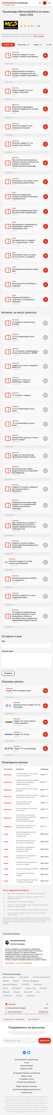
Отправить (8, 673)
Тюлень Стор (30, 988)
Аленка (17, 992)
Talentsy (19, 996)
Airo (38, 992)
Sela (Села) (24, 977)
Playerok (43, 988)
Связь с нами (26, 1076)
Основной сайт (8, 5)
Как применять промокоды (26, 1060)
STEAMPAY (16, 988)
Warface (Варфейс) (31, 981)
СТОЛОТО (26, 985)
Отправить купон (26, 1079)
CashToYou (7, 996)
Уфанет (16, 981)
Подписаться (45, 1041)
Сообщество (26, 1092)
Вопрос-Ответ (26, 1069)
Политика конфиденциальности (26, 1089)
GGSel (5, 988)
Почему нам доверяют (26, 1082)
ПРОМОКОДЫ (15, 3)
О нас (26, 1063)
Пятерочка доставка (41, 977)
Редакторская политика (26, 1086)
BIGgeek (6, 992)
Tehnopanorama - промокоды (13, 1019)
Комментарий (7, 651)
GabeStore (38, 985)
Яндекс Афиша (9, 977)
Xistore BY (28, 992)
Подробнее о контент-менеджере (18, 963)
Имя (3, 641)
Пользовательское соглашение (26, 1073)
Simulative (31, 996)
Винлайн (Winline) (10, 985)
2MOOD (6, 981)
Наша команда (26, 1066)
